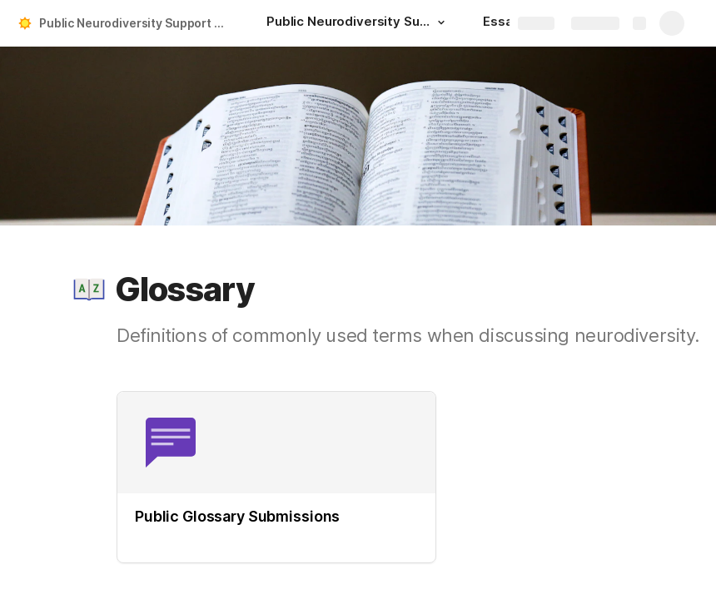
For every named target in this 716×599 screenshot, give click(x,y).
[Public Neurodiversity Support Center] (358, 23)
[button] (441, 22)
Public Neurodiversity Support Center (136, 23)
